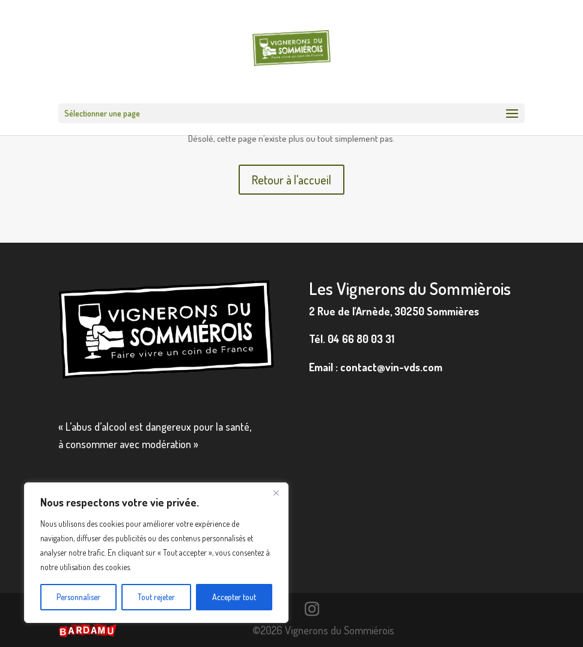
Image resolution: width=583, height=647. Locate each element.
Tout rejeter (156, 597)
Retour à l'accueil (291, 179)
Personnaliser (78, 597)
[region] (156, 552)
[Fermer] (276, 492)
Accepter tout (234, 597)
